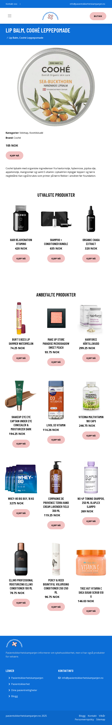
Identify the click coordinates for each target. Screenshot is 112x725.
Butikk (98, 16)
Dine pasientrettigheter (24, 690)
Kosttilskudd (36, 132)
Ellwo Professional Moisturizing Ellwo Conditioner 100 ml (21, 584)
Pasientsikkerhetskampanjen (27, 678)
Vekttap (24, 132)
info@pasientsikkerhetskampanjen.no (87, 3)
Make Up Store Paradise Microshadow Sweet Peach (56, 343)
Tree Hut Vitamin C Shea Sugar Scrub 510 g (91, 592)
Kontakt (92, 715)
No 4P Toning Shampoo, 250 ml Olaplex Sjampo (91, 502)
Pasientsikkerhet (20, 684)
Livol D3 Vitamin (56, 425)
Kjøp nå (14, 155)
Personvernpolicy (84, 719)
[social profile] (20, 4)
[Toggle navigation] (10, 16)
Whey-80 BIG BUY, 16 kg (21, 498)
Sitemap (100, 719)
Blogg (14, 696)
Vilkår (102, 715)
